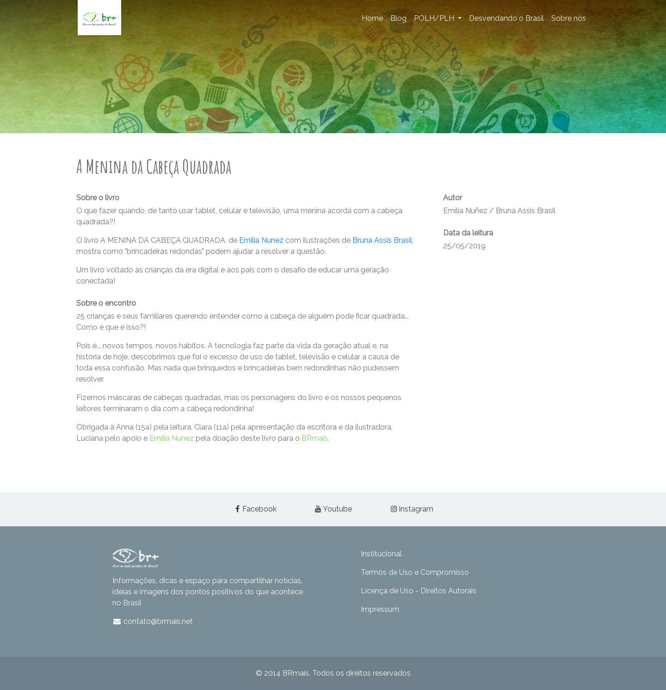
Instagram (411, 509)
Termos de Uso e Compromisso (415, 572)
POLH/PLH (435, 18)
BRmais (315, 438)
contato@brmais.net (152, 621)
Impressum (380, 609)
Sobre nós (568, 18)
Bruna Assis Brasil (382, 240)
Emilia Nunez (261, 240)
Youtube (333, 509)
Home (372, 18)
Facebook (255, 509)
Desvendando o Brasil (506, 18)
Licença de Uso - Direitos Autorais (418, 590)
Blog (398, 18)
